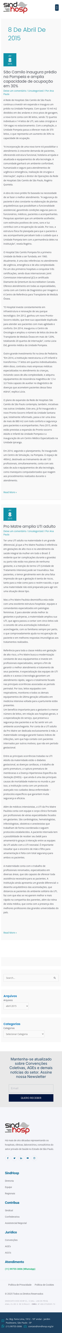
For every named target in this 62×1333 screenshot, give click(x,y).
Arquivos (8, 1000)
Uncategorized (35, 90)
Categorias (9, 1028)
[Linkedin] (21, 1158)
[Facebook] (8, 1158)
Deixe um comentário (14, 90)
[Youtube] (28, 1158)
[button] (57, 7)
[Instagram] (34, 1158)
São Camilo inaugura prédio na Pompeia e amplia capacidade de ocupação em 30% (30, 79)
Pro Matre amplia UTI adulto (29, 526)
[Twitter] (14, 1158)
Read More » (10, 492)
